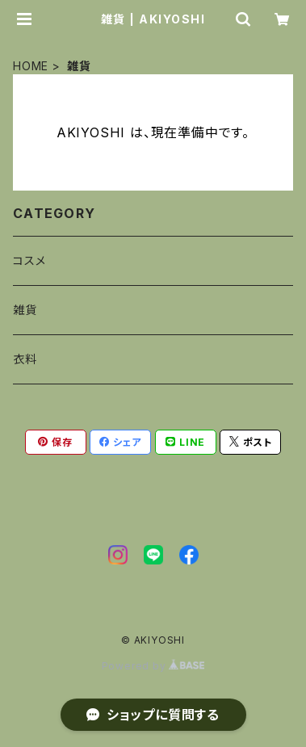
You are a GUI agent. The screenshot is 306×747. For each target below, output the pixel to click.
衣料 (25, 359)
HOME (30, 66)
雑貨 (25, 310)
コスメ (29, 260)
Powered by (153, 666)
